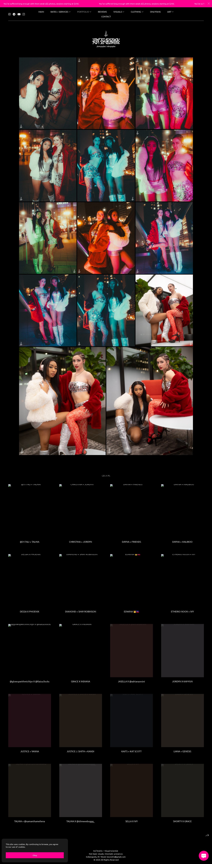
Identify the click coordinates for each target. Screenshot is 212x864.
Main (41, 11)
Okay (35, 855)
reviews (102, 11)
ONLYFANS (155, 11)
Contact (106, 16)
